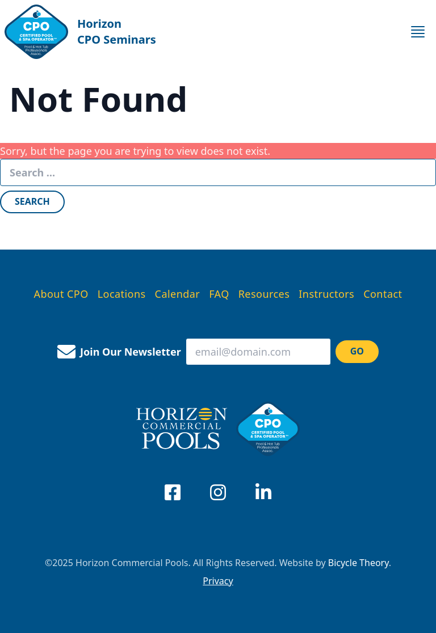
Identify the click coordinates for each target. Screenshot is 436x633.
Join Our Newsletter (119, 352)
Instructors (326, 294)
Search (32, 201)
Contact (382, 294)
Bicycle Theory (358, 562)
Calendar (177, 294)
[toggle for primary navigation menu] (417, 31)
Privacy (218, 581)
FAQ (219, 294)
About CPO (61, 294)
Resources (264, 294)
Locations (122, 294)
